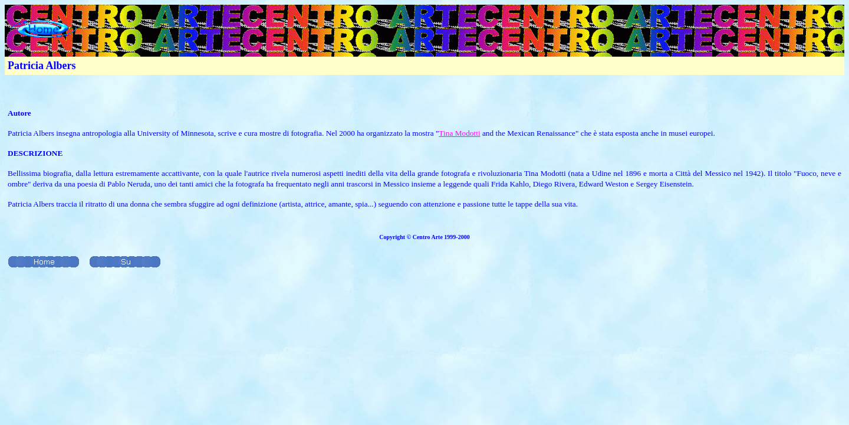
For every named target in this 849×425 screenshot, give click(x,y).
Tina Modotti (459, 133)
